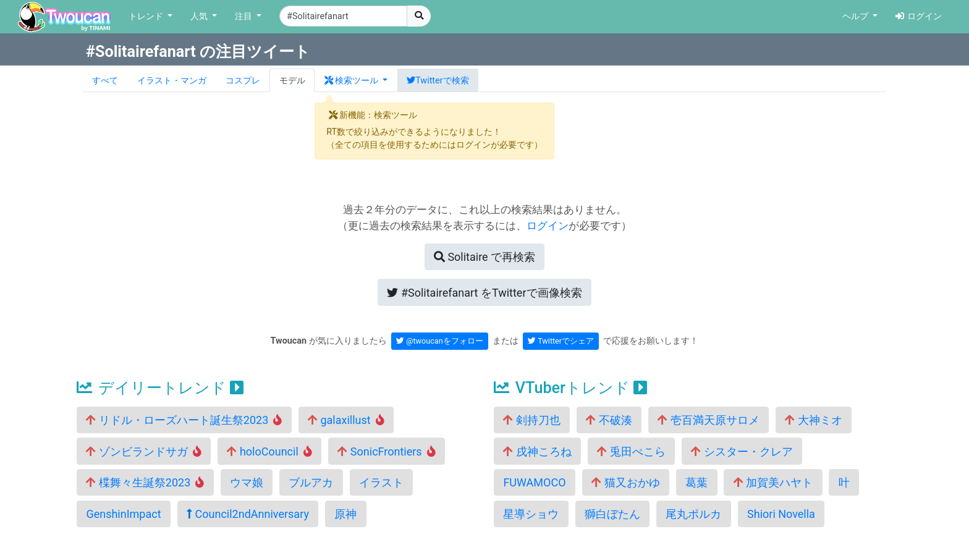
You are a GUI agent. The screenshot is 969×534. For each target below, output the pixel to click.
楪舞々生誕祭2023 (145, 482)
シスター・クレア (741, 451)
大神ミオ (813, 419)
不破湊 (609, 419)
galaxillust (346, 419)
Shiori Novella (781, 513)
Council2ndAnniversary (248, 513)
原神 (345, 513)
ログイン (918, 16)
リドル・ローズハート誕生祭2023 (184, 419)
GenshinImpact (123, 513)
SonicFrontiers (386, 451)
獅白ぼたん (612, 513)
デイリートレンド (160, 388)
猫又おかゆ (625, 482)
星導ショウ (531, 513)
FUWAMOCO (534, 482)
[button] (356, 80)
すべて (105, 80)
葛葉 (696, 482)
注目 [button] (245, 16)
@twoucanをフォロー (439, 340)
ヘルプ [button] (856, 16)
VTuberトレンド (570, 388)
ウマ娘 (246, 482)
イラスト (381, 482)
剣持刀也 (531, 419)
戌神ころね (537, 451)
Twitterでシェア (561, 340)
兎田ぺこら (631, 451)
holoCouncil (269, 451)
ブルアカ (311, 482)
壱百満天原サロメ (708, 419)
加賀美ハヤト (773, 482)
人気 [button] (200, 16)
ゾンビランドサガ (143, 451)
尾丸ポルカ (693, 513)
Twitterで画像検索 (484, 292)
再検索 (484, 256)
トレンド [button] (147, 16)
